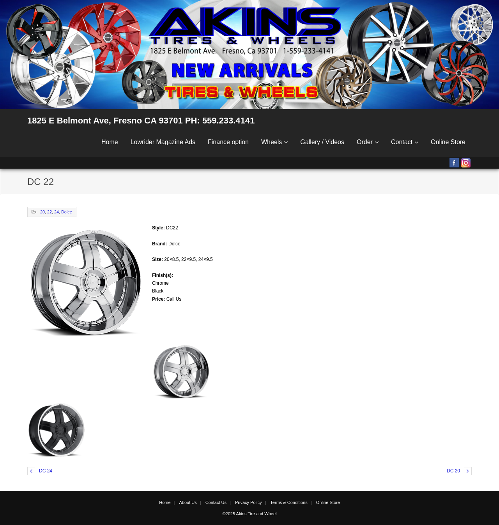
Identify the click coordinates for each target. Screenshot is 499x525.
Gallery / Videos (322, 142)
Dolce (66, 212)
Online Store (448, 142)
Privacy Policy (248, 502)
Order (365, 142)
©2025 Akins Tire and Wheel (250, 513)
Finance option (228, 142)
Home (109, 142)
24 (56, 212)
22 (49, 212)
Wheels (271, 142)
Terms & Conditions (288, 502)
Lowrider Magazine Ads (163, 142)
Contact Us (215, 502)
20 (42, 212)
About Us (187, 502)
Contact (401, 142)
